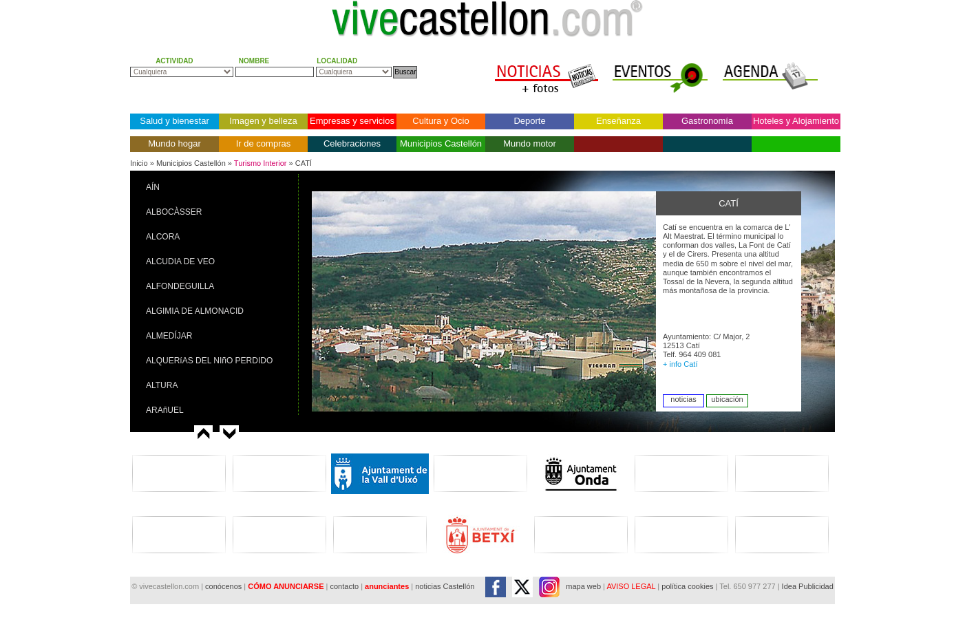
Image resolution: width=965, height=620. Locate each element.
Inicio (139, 163)
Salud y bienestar (174, 121)
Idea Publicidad (808, 586)
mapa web (583, 586)
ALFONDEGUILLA (180, 286)
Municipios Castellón (441, 143)
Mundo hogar (174, 143)
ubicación (727, 399)
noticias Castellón (444, 586)
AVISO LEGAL (630, 586)
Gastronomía (707, 121)
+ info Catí (680, 364)
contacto (344, 586)
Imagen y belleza (263, 121)
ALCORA (163, 237)
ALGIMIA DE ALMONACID (195, 311)
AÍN (153, 187)
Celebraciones (352, 143)
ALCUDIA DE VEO (180, 261)
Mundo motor (529, 143)
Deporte (529, 121)
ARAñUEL (165, 410)
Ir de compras (263, 143)
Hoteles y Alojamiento (796, 121)
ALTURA (162, 385)
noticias (683, 399)
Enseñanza (618, 121)
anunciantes (387, 586)
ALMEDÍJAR (169, 336)
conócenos (224, 586)
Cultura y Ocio (440, 121)
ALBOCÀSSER (174, 212)
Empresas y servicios (352, 121)
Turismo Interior (260, 163)
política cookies (687, 586)
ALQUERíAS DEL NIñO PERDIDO (209, 360)
